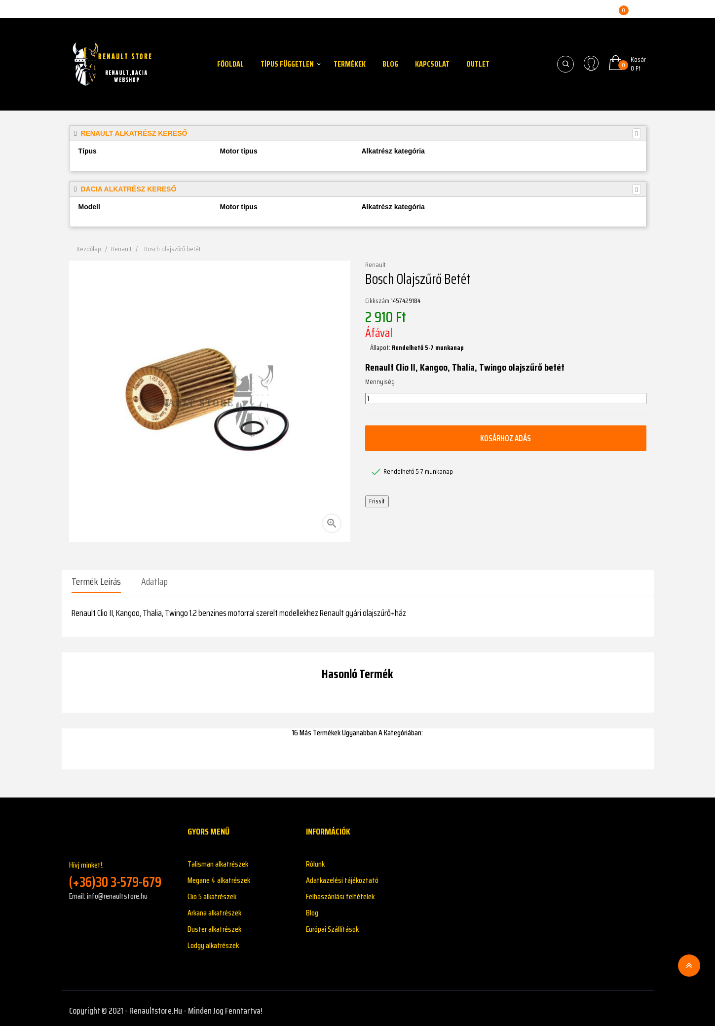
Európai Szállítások (332, 924)
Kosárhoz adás (505, 438)
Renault (375, 265)
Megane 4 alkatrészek (219, 876)
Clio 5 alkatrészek (212, 892)
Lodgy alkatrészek (213, 941)
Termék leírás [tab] (96, 581)
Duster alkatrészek (214, 924)
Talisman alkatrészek (218, 859)
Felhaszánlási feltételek (340, 892)
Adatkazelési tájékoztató (342, 876)
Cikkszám (377, 301)
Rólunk (315, 859)
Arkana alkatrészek (214, 908)
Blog (312, 908)
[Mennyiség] (505, 399)
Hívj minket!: (121, 871)
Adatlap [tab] (154, 581)
